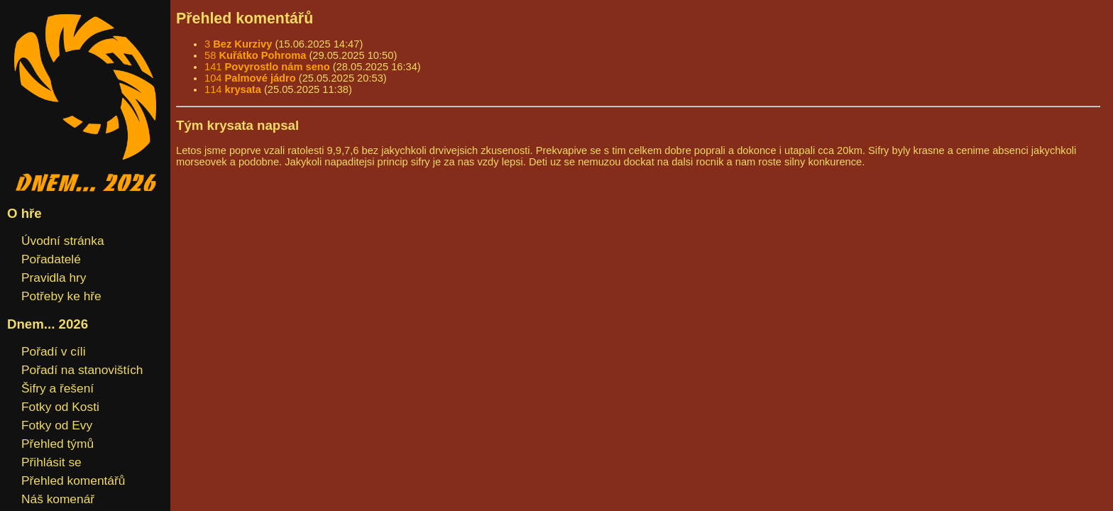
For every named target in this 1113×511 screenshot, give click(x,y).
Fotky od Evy (56, 425)
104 (250, 78)
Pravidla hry (54, 277)
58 (255, 55)
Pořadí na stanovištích (82, 370)
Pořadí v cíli (53, 351)
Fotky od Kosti (60, 407)
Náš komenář (57, 499)
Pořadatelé (51, 259)
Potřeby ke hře (61, 296)
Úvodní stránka (62, 240)
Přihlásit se (51, 462)
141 (267, 66)
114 (232, 89)
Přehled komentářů (73, 480)
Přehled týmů (57, 443)
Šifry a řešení (57, 388)
